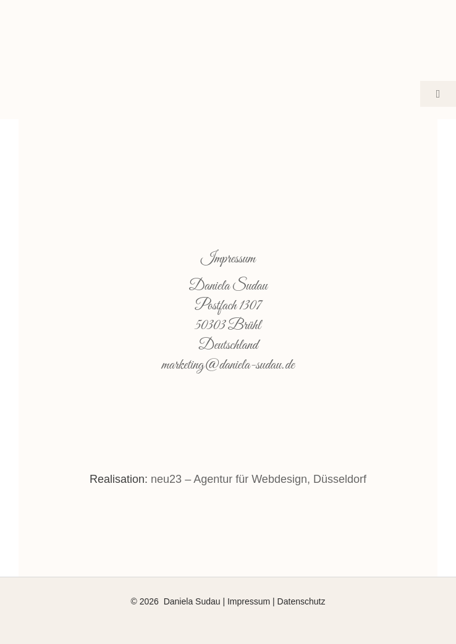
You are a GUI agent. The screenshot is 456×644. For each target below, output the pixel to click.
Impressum (248, 601)
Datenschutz (301, 601)
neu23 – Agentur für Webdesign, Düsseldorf (258, 479)
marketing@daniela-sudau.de (228, 365)
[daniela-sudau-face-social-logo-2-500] (228, 18)
